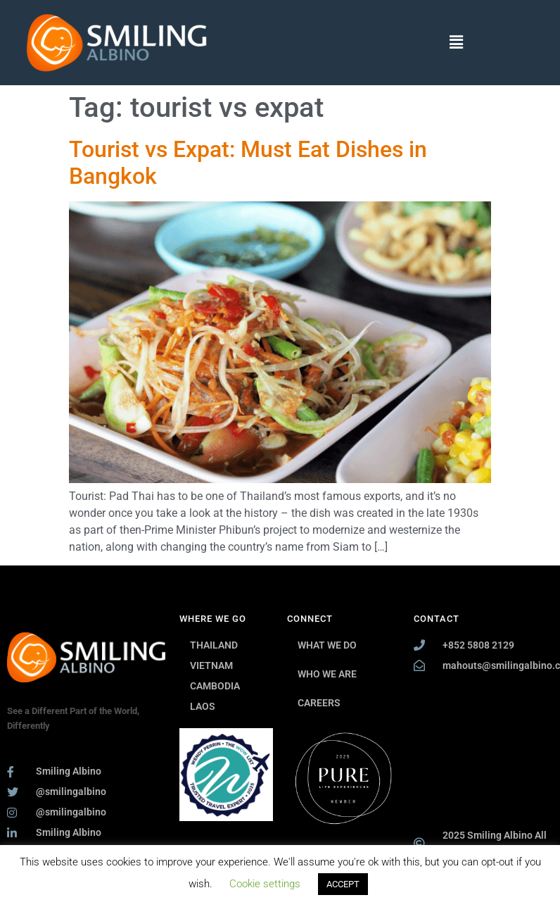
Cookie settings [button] (264, 883)
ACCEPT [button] (342, 884)
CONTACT (436, 618)
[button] (457, 42)
